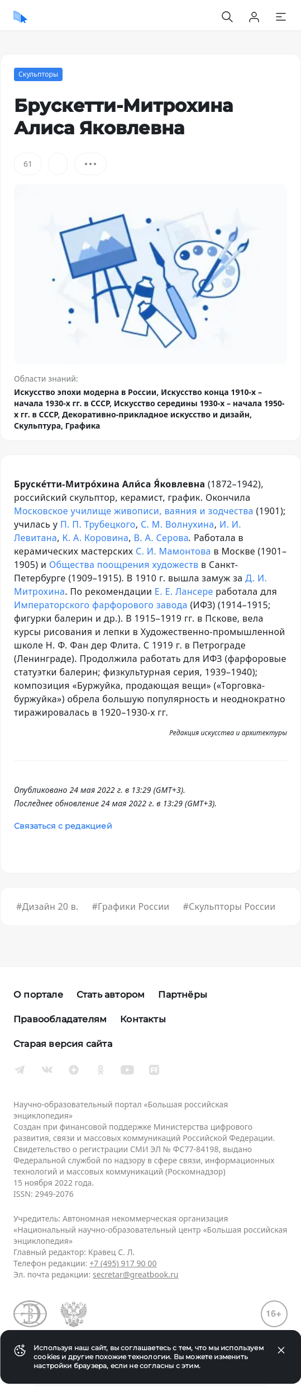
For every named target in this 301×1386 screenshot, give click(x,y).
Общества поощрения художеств (124, 564)
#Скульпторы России (229, 906)
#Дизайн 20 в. (47, 906)
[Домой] (20, 17)
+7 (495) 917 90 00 (122, 1263)
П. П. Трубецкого (98, 524)
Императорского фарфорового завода (101, 605)
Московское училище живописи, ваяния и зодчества (134, 511)
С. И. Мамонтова (173, 551)
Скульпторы (38, 74)
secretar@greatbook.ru (136, 1274)
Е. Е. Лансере (184, 591)
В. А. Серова (161, 538)
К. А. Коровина (95, 538)
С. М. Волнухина (177, 524)
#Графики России (130, 906)
